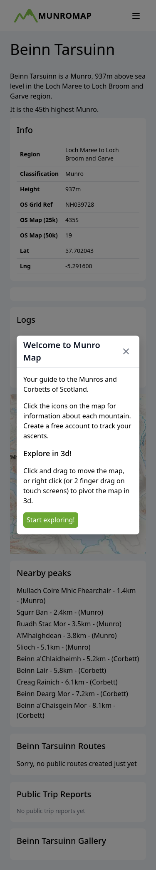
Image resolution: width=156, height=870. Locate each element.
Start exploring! (51, 519)
